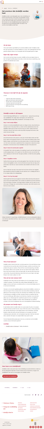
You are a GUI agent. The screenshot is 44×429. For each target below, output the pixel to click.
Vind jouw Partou (8, 403)
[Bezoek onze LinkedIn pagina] (38, 427)
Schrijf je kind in (8, 412)
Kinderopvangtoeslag (22, 405)
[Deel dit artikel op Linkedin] (38, 394)
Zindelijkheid (15, 387)
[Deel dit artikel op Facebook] (32, 394)
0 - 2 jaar (22, 387)
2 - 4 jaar (28, 387)
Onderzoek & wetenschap (35, 405)
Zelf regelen (20, 407)
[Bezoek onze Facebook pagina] (33, 427)
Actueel (5, 8)
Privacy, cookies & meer (7, 423)
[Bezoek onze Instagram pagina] (30, 427)
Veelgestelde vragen (22, 409)
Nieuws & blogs (21, 410)
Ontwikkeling (7, 387)
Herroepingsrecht (33, 409)
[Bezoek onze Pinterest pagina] (41, 427)
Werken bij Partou (33, 402)
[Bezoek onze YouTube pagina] (36, 427)
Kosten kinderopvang (22, 404)
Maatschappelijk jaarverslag (35, 407)
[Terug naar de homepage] (1, 1)
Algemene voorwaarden (6, 425)
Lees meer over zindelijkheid (9, 376)
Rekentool (20, 402)
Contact (31, 410)
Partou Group (32, 404)
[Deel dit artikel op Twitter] (35, 394)
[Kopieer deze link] (41, 394)
